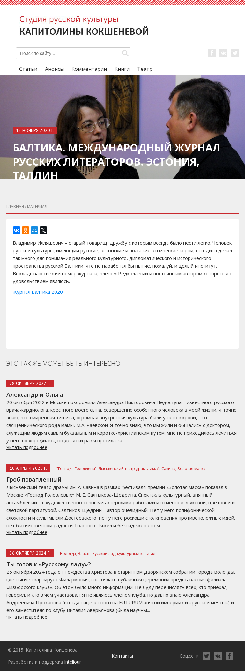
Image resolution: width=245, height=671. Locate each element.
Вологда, (68, 553)
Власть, (85, 553)
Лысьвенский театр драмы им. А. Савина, (137, 468)
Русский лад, (104, 553)
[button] (125, 53)
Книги (122, 68)
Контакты (122, 656)
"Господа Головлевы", (77, 468)
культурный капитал (136, 553)
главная (15, 206)
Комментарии (89, 68)
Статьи (28, 68)
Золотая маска (191, 468)
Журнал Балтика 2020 (38, 292)
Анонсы (54, 68)
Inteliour (72, 662)
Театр (144, 68)
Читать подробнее (26, 447)
